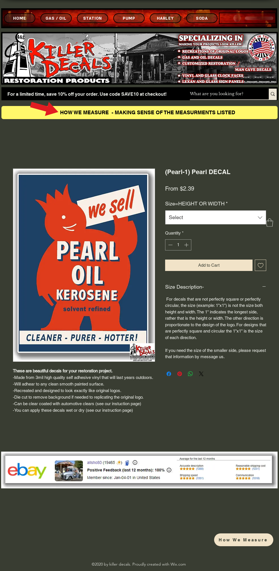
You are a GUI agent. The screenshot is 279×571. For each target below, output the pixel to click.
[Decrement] (170, 245)
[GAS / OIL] (56, 18)
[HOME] (19, 18)
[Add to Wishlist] (260, 265)
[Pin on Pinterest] (179, 373)
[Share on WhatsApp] (190, 373)
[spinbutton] (178, 245)
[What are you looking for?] (223, 94)
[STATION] (92, 18)
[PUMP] (129, 18)
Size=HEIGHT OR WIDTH (196, 204)
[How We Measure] (243, 539)
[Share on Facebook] (168, 373)
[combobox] (215, 217)
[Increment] (187, 245)
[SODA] (202, 18)
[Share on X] (201, 373)
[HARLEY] (165, 18)
